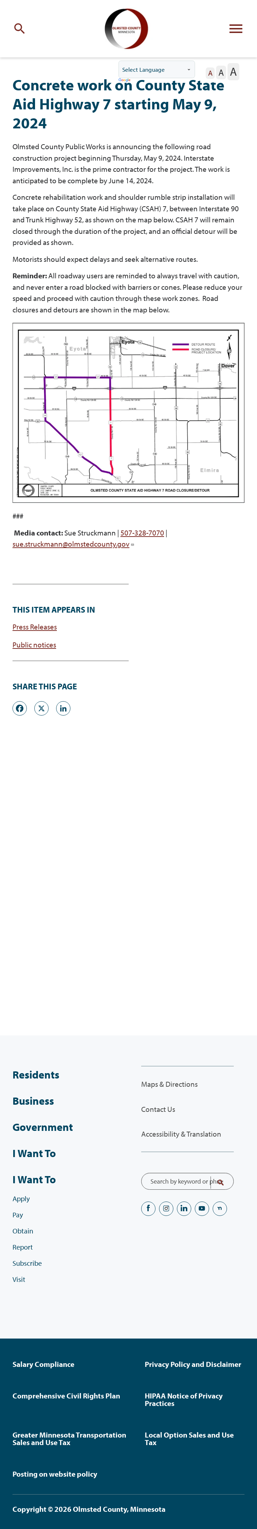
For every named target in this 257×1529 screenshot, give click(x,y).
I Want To (34, 1153)
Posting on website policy (55, 1473)
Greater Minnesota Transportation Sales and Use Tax (69, 1438)
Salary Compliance (43, 1364)
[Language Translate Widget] (156, 69)
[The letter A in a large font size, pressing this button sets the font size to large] (233, 71)
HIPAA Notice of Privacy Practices (184, 1399)
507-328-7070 (142, 532)
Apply (21, 1198)
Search (216, 1182)
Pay (18, 1214)
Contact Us (158, 1109)
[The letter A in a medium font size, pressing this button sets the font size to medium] (221, 72)
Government (43, 1127)
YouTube (202, 1209)
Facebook (148, 1209)
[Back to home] (128, 28)
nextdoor (220, 1209)
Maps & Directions (169, 1084)
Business (33, 1101)
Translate (125, 80)
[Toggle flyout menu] (235, 28)
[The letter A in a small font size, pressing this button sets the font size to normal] (210, 73)
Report (23, 1246)
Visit (19, 1279)
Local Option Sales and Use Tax (189, 1438)
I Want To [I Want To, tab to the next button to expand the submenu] (34, 1179)
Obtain (23, 1230)
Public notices (34, 644)
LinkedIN (184, 1209)
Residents (36, 1074)
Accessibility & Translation (181, 1133)
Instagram (166, 1209)
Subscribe (27, 1263)
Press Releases (35, 626)
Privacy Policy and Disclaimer (193, 1364)
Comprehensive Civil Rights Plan (66, 1395)
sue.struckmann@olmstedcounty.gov (73, 543)
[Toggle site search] (21, 28)
